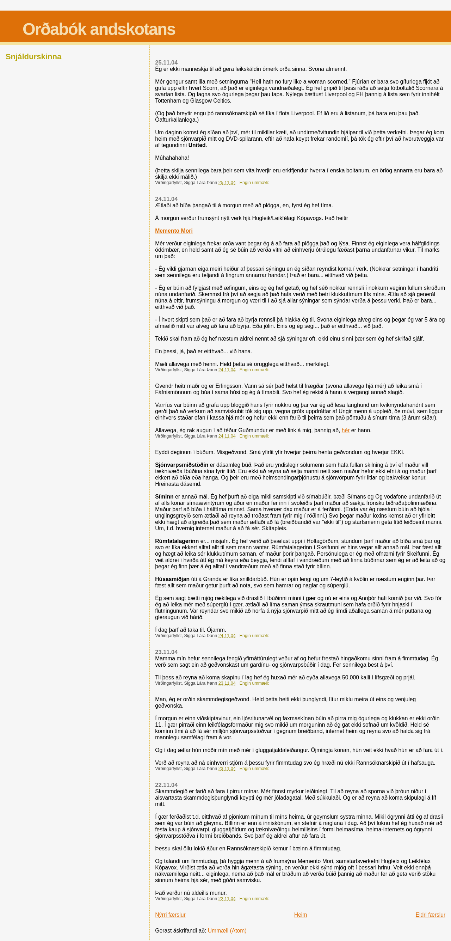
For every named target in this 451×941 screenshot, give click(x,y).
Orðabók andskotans (99, 29)
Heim (300, 915)
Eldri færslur (431, 915)
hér (346, 430)
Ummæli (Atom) (227, 931)
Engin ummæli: (255, 182)
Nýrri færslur (170, 915)
